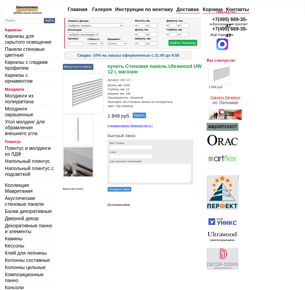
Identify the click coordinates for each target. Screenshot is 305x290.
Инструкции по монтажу (144, 9)
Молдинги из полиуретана (19, 98)
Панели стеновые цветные (25, 52)
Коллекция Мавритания (19, 188)
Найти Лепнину (183, 43)
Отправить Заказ (119, 189)
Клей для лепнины (26, 253)
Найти (49, 20)
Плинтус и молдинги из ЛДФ (28, 151)
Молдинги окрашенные (19, 111)
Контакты (237, 9)
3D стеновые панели (119, 204)
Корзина (213, 9)
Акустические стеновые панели (24, 201)
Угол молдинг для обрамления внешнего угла (25, 127)
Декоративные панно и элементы (28, 228)
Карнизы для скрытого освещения (28, 39)
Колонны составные (27, 260)
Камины (14, 238)
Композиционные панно (24, 277)
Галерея (102, 9)
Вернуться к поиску (78, 66)
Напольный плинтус (27, 161)
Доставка (187, 9)
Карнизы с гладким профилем (26, 65)
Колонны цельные (25, 267)
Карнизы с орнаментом (19, 78)
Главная (78, 9)
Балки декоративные (28, 211)
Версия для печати (73, 189)
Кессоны (14, 245)
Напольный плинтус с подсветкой (29, 171)
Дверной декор (22, 218)
